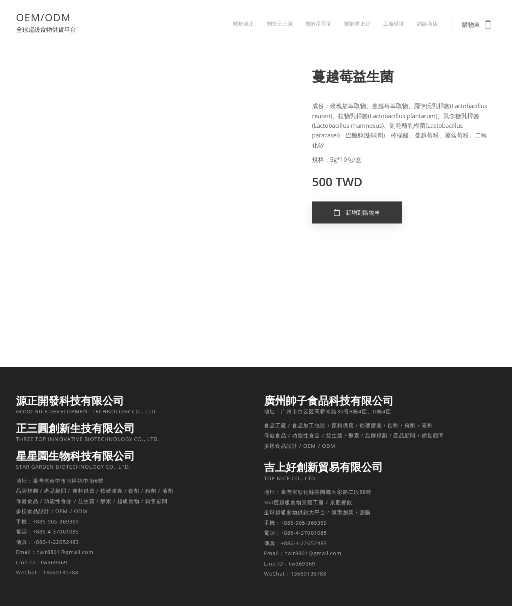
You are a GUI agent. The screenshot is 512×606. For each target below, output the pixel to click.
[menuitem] (376, 24)
